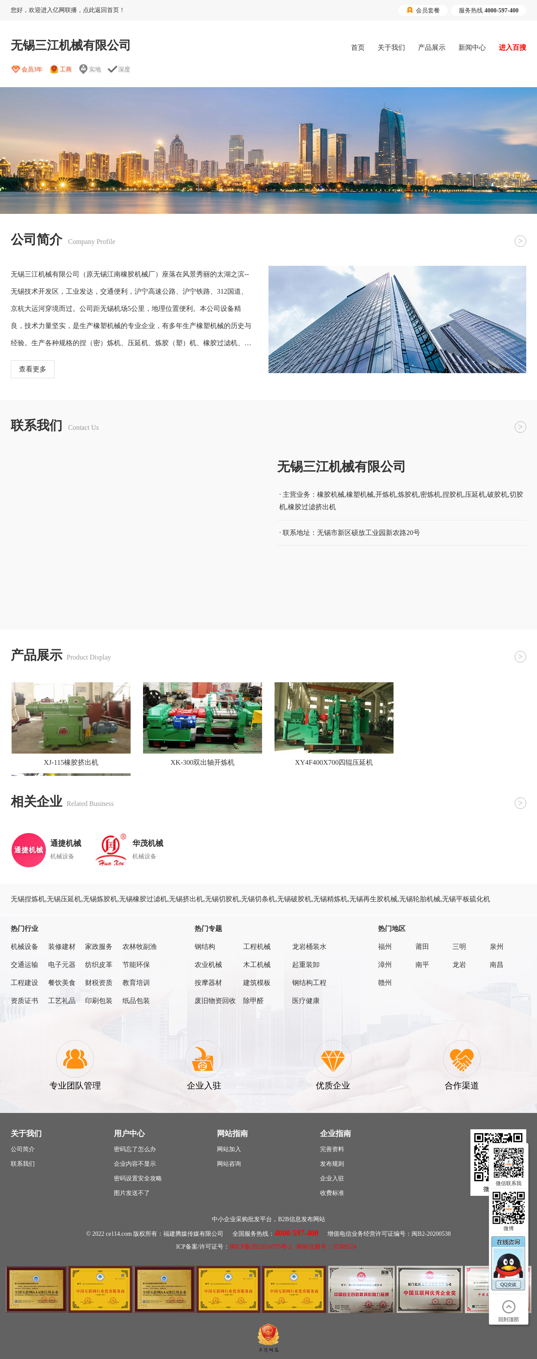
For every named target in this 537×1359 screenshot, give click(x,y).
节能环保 (136, 964)
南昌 (496, 964)
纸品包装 (136, 1000)
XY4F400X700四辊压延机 (334, 762)
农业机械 (208, 964)
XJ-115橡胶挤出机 (71, 762)
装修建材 (62, 946)
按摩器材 (208, 982)
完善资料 (332, 1149)
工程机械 (257, 946)
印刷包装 (99, 1000)
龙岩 (459, 964)
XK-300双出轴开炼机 (203, 762)
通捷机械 (65, 843)
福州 (385, 946)
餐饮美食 (62, 982)
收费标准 (332, 1193)
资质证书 (24, 1000)
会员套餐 (423, 10)
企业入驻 (332, 1178)
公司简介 (23, 1149)
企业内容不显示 (135, 1164)
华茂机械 (147, 843)
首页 (358, 47)
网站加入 (229, 1149)
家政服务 (99, 946)
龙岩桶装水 (309, 946)
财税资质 (99, 982)
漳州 (385, 964)
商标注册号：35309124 (326, 1246)
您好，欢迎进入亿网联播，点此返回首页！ (68, 10)
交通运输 (24, 964)
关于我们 (391, 47)
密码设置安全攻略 (138, 1178)
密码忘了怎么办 (135, 1149)
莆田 (422, 946)
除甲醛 (253, 1000)
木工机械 (257, 964)
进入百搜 (512, 47)
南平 (422, 964)
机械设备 (24, 946)
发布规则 (332, 1164)
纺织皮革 (99, 964)
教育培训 (136, 982)
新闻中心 (472, 47)
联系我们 (23, 1164)
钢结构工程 (309, 982)
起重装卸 (306, 964)
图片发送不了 (132, 1193)
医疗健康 (306, 1000)
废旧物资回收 (215, 1000)
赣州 (385, 982)
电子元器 (62, 964)
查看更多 (32, 369)
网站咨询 (229, 1164)
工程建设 (24, 982)
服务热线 (489, 10)
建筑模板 (257, 982)
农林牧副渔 (139, 946)
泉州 (496, 946)
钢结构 (205, 946)
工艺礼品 (62, 1000)
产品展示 (431, 47)
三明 (459, 946)
